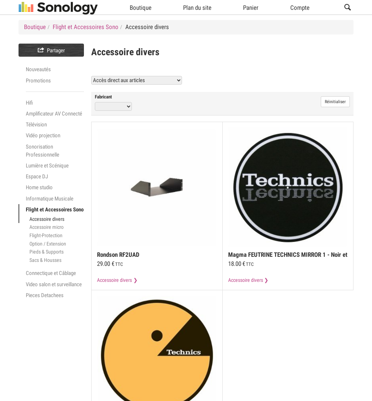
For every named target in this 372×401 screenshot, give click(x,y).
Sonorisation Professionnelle (42, 150)
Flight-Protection (45, 235)
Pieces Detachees (45, 295)
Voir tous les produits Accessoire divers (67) (292, 80)
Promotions (38, 80)
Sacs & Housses (45, 260)
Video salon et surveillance (54, 284)
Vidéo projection (43, 135)
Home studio (39, 187)
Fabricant (103, 97)
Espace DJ (37, 176)
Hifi (29, 103)
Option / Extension (47, 244)
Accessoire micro (46, 227)
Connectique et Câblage (51, 273)
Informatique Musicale (49, 198)
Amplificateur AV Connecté (54, 113)
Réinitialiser (335, 101)
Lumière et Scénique (47, 165)
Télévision (36, 124)
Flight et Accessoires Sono (55, 209)
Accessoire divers (46, 219)
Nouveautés (38, 69)
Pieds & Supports (46, 252)
